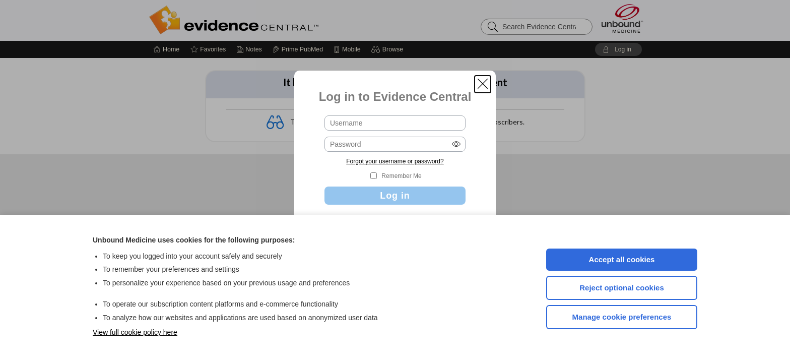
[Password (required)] (395, 144)
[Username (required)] (395, 123)
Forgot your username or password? (394, 161)
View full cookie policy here (135, 332)
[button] (483, 84)
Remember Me (401, 175)
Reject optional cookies (621, 287)
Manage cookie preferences (622, 317)
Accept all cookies (622, 259)
